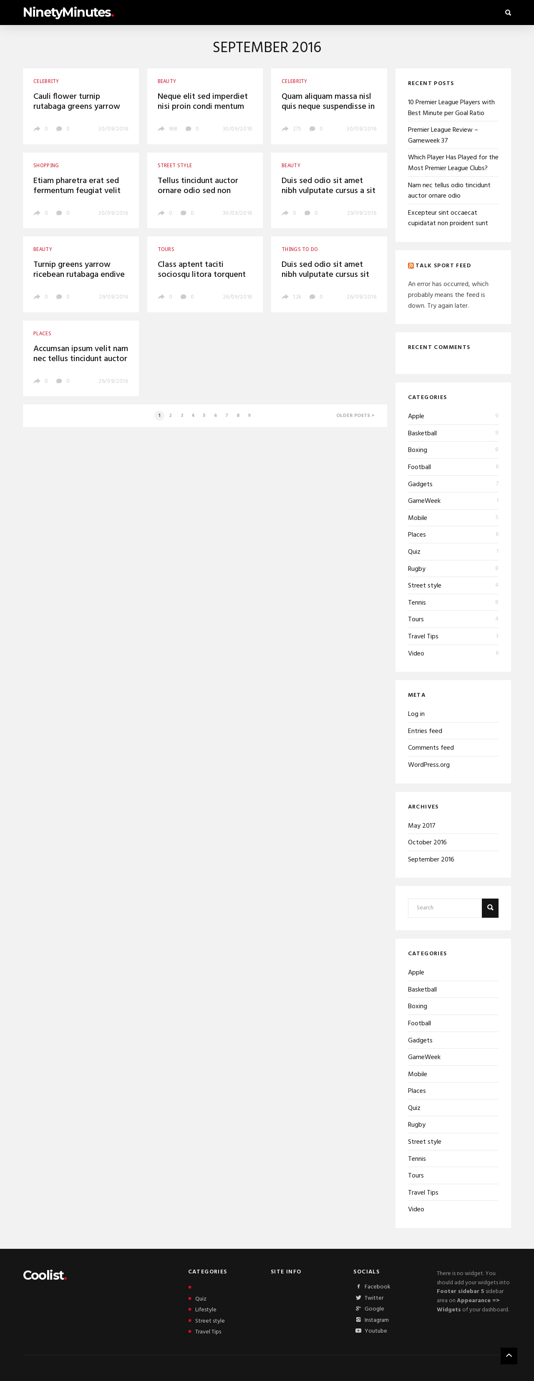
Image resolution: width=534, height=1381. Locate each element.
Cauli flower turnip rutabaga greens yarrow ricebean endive (76, 106)
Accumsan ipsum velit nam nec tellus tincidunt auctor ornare (80, 359)
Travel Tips (423, 636)
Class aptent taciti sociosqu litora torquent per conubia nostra (202, 274)
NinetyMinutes (68, 12)
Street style (424, 585)
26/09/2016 (238, 297)
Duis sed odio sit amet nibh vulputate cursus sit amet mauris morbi (325, 274)
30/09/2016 (113, 129)
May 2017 (422, 826)
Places (417, 535)
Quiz (414, 552)
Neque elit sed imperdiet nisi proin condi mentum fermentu (203, 106)
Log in (416, 714)
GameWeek (424, 501)
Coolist (44, 1275)
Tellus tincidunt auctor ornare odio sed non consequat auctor (198, 191)
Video (416, 653)
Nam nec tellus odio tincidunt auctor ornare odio (449, 191)
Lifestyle (203, 1310)
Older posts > (355, 416)
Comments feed (431, 748)
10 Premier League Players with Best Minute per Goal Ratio (451, 108)
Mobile (417, 518)
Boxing (417, 450)
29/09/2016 (362, 213)
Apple (416, 416)
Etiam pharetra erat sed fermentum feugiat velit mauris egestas (77, 191)
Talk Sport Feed (443, 265)
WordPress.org (429, 765)
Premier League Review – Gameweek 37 (443, 135)
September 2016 (431, 859)
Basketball (422, 433)
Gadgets (420, 484)
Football (419, 467)
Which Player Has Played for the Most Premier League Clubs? (453, 163)
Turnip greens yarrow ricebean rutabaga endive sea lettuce (79, 274)
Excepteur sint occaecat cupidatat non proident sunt (448, 218)
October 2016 (427, 842)
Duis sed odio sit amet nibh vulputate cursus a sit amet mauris (328, 191)
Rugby (417, 569)
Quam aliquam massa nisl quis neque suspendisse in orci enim (328, 106)
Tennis (417, 603)
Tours (416, 619)
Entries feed (425, 731)
